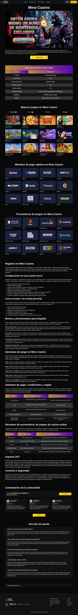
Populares (13, 112)
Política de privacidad (54, 603)
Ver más (39, 515)
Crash (47, 112)
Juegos (48, 2)
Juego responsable (54, 598)
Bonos (51, 605)
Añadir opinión (65, 493)
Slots (65, 112)
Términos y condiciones (55, 600)
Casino (25, 2)
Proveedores (70, 603)
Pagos (68, 600)
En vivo (30, 112)
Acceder (67, 2)
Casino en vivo (32, 2)
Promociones (41, 2)
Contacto (69, 605)
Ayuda (68, 598)
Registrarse (73, 2)
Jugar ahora (39, 57)
